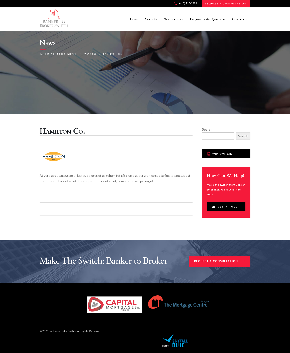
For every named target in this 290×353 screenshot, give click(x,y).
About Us (150, 19)
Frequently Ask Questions (207, 19)
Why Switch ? (173, 19)
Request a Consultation (219, 261)
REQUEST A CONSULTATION (226, 3)
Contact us (240, 19)
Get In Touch (226, 206)
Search (207, 129)
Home (134, 19)
